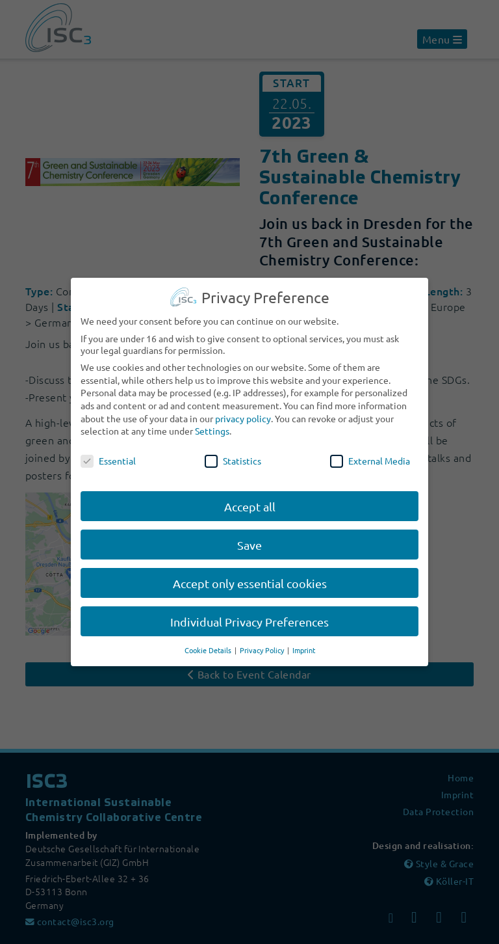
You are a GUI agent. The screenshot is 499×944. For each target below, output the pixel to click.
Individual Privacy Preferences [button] (249, 610)
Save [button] (249, 533)
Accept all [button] (249, 495)
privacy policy (243, 406)
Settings (212, 419)
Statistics (233, 449)
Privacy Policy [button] (263, 639)
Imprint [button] (303, 639)
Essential (108, 449)
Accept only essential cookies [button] (250, 571)
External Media (370, 449)
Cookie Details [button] (209, 639)
